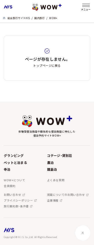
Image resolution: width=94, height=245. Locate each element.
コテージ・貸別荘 (59, 155)
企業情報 (53, 200)
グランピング (14, 155)
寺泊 (7, 169)
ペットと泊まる (15, 162)
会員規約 (10, 186)
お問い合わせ (12, 195)
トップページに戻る (47, 65)
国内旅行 (39, 18)
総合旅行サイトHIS (19, 18)
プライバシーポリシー (18, 200)
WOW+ (53, 18)
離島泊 (52, 169)
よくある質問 (56, 180)
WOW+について (14, 180)
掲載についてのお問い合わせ (66, 195)
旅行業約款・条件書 (16, 206)
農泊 (50, 162)
